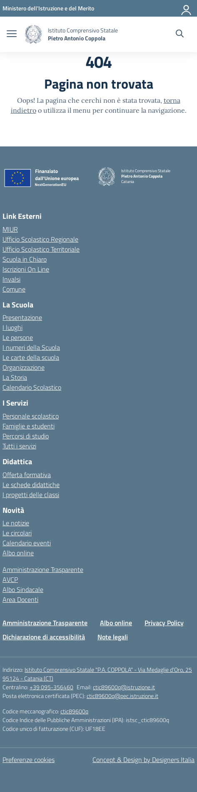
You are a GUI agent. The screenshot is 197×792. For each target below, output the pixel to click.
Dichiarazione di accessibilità (43, 637)
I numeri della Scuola (31, 347)
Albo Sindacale (22, 589)
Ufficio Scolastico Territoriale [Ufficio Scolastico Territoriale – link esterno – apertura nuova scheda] (41, 249)
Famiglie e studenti (28, 426)
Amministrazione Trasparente (42, 569)
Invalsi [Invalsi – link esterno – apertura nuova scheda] (11, 279)
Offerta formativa (26, 475)
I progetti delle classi (30, 495)
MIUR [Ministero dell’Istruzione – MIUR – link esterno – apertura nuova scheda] (10, 229)
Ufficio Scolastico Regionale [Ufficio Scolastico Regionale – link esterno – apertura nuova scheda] (40, 239)
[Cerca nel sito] (179, 34)
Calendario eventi (26, 543)
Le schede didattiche (31, 485)
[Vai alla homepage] (33, 34)
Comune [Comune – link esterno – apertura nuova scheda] (13, 289)
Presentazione (22, 317)
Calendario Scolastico (31, 387)
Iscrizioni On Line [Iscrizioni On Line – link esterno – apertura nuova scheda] (25, 269)
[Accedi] (187, 8)
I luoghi (12, 327)
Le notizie (15, 523)
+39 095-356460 (51, 687)
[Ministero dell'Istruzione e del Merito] (48, 8)
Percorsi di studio (25, 436)
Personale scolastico (30, 416)
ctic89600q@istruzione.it (124, 687)
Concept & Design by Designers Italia (143, 760)
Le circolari (17, 533)
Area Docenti (20, 599)
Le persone (17, 337)
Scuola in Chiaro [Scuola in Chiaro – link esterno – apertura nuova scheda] (24, 259)
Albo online (18, 553)
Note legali (112, 637)
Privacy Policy (164, 623)
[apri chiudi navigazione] (12, 35)
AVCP (10, 579)
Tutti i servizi (19, 446)
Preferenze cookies (28, 760)
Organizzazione (23, 367)
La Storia (14, 377)
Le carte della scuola (30, 357)
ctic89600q (74, 711)
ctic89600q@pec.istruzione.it (122, 695)
